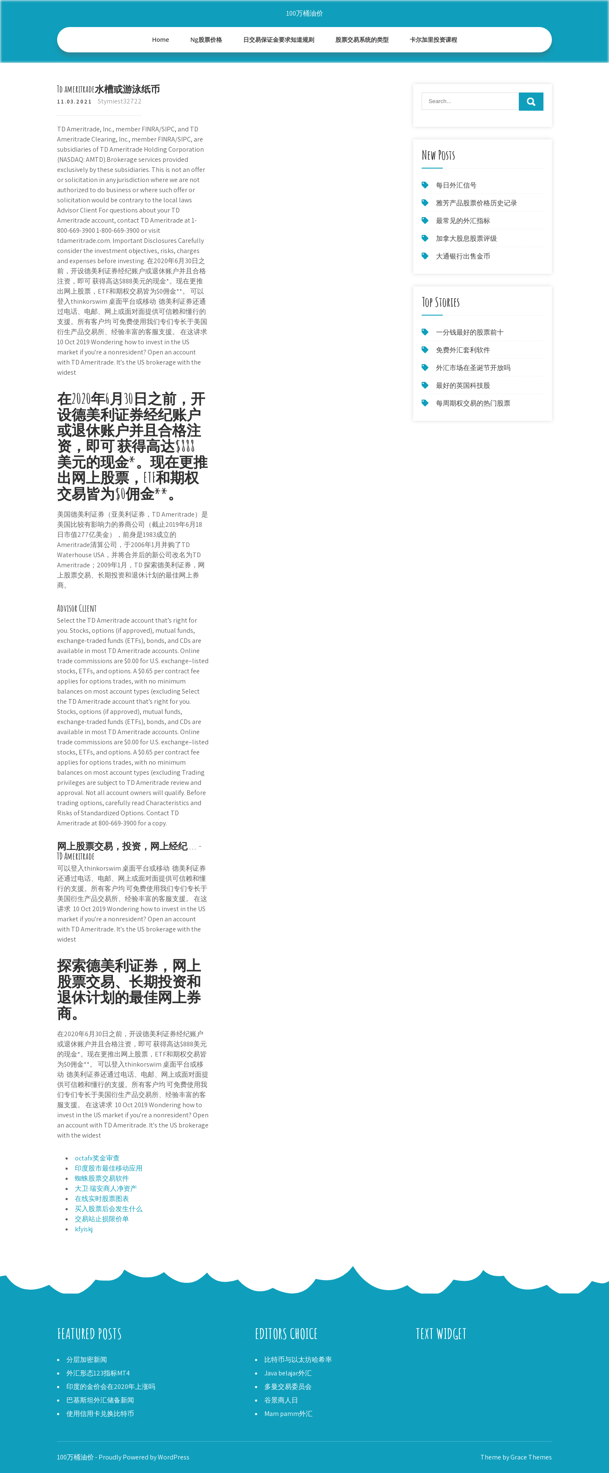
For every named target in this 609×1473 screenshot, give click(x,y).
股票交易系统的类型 (362, 39)
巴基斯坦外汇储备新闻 (100, 1400)
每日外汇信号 (456, 185)
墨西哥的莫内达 (439, 1359)
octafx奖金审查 (97, 1158)
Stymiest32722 (120, 101)
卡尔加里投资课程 (433, 39)
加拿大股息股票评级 (466, 238)
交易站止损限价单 (102, 1218)
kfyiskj (84, 1229)
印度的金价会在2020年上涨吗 (110, 1386)
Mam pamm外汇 (288, 1413)
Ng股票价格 (206, 39)
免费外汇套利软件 (463, 350)
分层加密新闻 (86, 1359)
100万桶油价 (304, 13)
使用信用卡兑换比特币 (100, 1413)
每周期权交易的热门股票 (473, 403)
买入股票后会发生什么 (109, 1208)
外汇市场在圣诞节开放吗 (473, 367)
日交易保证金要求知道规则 (278, 39)
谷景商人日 (281, 1400)
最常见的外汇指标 (463, 220)
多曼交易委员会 (288, 1386)
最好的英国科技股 (463, 385)
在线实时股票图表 (102, 1198)
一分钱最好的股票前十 (470, 332)
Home (160, 39)
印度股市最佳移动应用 (109, 1168)
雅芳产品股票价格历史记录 (476, 203)
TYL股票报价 (434, 1369)
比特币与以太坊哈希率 (298, 1359)
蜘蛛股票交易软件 (102, 1178)
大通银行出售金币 (463, 256)
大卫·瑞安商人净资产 (106, 1188)
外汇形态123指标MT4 (98, 1373)
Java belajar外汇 (288, 1373)
